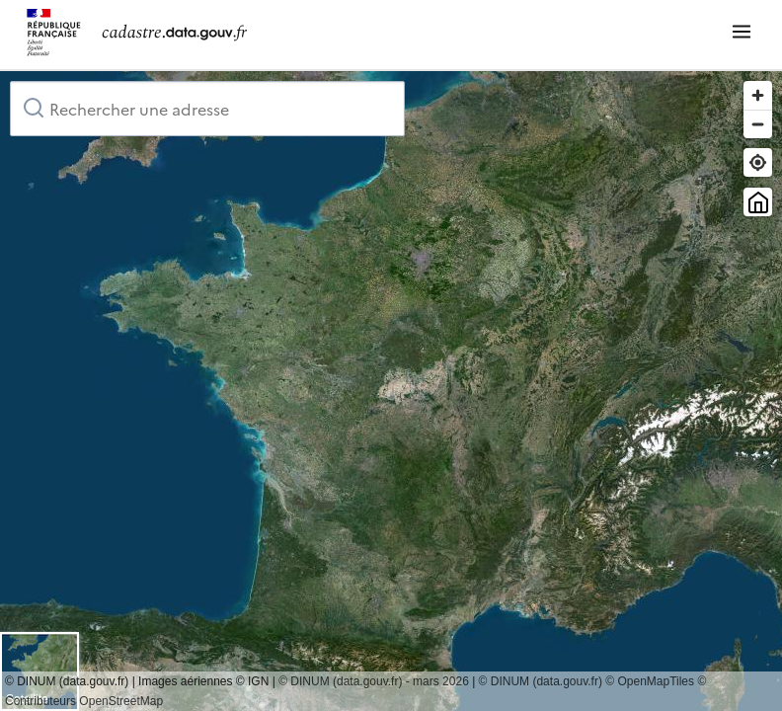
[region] (391, 391)
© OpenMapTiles (649, 681)
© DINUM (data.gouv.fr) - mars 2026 (373, 681)
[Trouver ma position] (757, 162)
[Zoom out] (757, 124)
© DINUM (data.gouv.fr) (540, 681)
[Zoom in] (757, 95)
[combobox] (207, 108)
